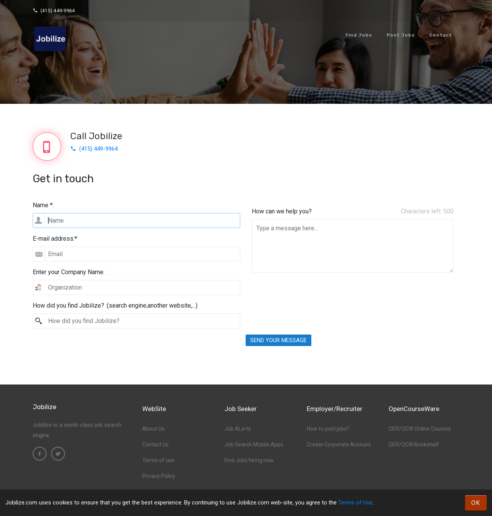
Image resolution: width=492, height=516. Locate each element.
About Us (153, 429)
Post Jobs (401, 35)
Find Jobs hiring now (249, 460)
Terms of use (158, 460)
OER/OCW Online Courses (420, 429)
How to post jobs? (328, 429)
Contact (440, 35)
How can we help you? (282, 211)
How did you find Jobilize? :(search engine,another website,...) (115, 305)
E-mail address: (55, 238)
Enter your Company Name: (69, 272)
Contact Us (155, 444)
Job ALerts (237, 429)
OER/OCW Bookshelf (414, 444)
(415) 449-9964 (54, 10)
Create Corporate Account (339, 444)
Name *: (43, 205)
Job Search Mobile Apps (253, 444)
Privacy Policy (158, 476)
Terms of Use (355, 502)
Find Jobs (359, 35)
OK (475, 502)
